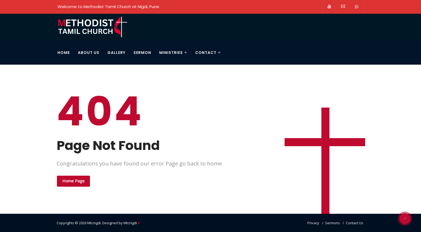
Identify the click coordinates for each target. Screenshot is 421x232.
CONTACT (205, 52)
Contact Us (354, 222)
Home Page (73, 180)
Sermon (142, 52)
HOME (63, 52)
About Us (88, 52)
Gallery (116, 52)
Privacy (313, 222)
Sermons (332, 222)
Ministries (171, 52)
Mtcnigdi (94, 222)
